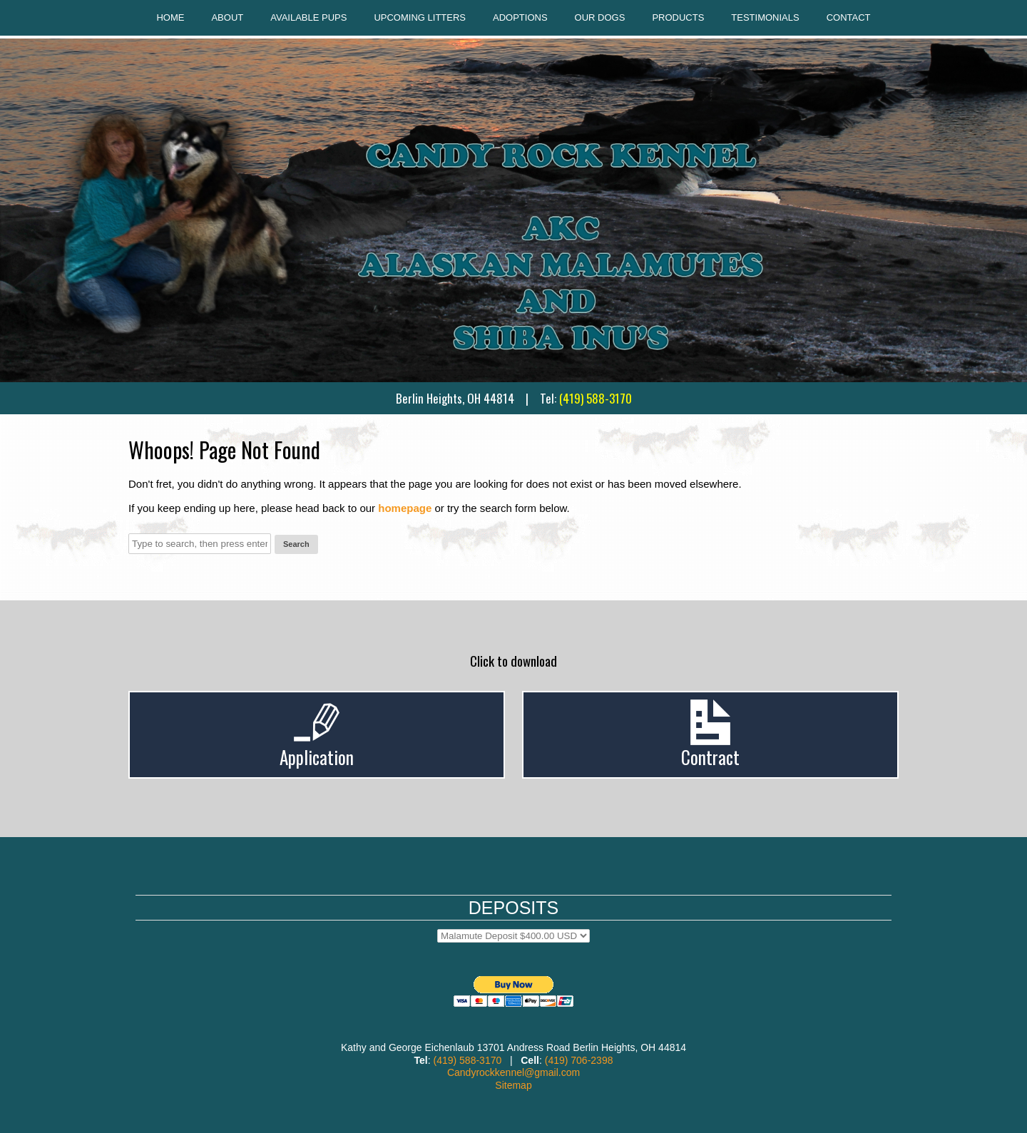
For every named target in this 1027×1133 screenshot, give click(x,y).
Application (317, 757)
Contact (849, 17)
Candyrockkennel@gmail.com (513, 1072)
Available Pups (308, 17)
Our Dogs (600, 17)
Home (170, 17)
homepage (404, 508)
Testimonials (765, 17)
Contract (710, 757)
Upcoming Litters (420, 17)
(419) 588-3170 (595, 398)
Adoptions (520, 17)
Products (678, 17)
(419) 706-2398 (579, 1060)
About (227, 17)
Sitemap (513, 1085)
